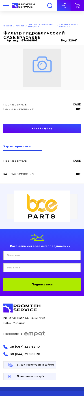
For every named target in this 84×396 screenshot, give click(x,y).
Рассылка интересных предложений (40, 246)
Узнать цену (42, 128)
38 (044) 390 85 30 (25, 354)
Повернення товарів (30, 376)
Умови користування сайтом (35, 364)
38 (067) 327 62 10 (25, 346)
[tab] (22, 148)
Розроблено (24, 333)
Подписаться (42, 284)
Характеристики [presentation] (17, 146)
